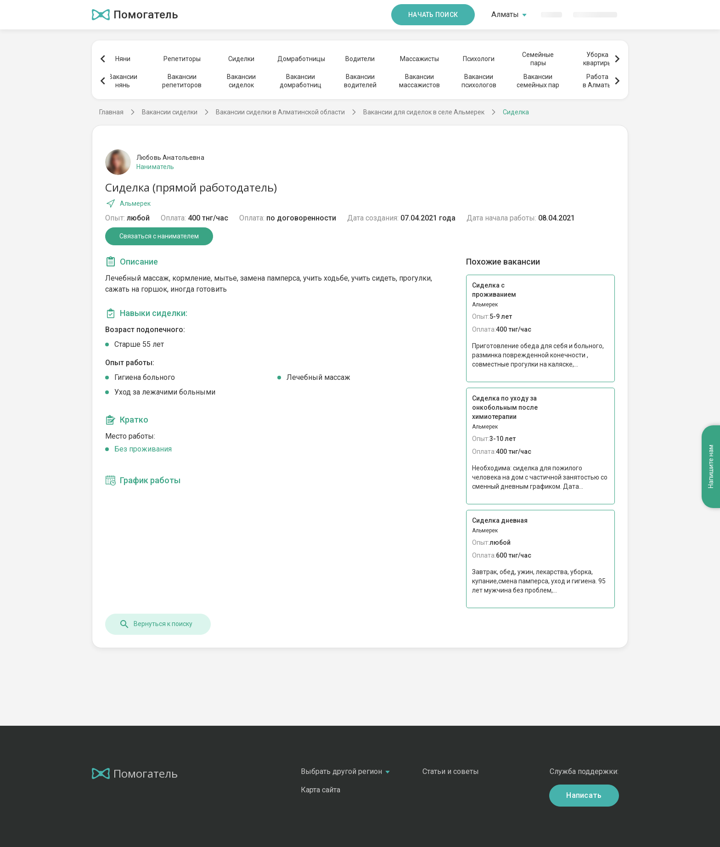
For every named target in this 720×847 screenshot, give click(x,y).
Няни (122, 58)
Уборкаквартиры (597, 59)
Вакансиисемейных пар (538, 81)
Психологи (479, 58)
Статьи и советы (450, 771)
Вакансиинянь (122, 81)
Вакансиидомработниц (300, 81)
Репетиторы (182, 58)
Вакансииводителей (360, 81)
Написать (584, 795)
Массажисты (419, 58)
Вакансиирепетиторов (182, 81)
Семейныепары (538, 59)
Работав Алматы (597, 81)
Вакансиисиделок (241, 81)
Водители (360, 58)
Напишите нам (710, 467)
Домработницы (300, 58)
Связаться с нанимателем (159, 236)
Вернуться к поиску (155, 624)
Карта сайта (320, 789)
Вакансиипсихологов (478, 81)
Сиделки (241, 58)
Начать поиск (433, 14)
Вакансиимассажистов (419, 81)
